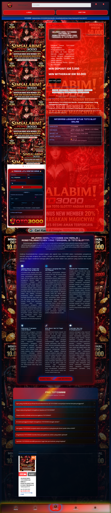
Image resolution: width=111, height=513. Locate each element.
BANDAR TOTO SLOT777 (70, 92)
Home (50, 25)
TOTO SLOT (80, 90)
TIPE (34, 176)
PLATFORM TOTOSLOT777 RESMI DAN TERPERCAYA (64, 87)
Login (29, 12)
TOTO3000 (56, 25)
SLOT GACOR (73, 90)
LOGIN (58, 81)
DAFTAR (52, 81)
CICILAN (82, 97)
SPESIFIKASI (62, 97)
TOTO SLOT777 (64, 25)
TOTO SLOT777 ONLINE (58, 92)
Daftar (82, 12)
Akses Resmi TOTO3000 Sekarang (55, 379)
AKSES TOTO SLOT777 (83, 92)
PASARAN (18, 176)
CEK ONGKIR (73, 97)
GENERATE (26, 187)
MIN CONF (18, 182)
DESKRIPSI (52, 97)
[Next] (43, 93)
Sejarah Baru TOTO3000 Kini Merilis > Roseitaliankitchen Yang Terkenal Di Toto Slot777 (27, 482)
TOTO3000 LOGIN (63, 90)
